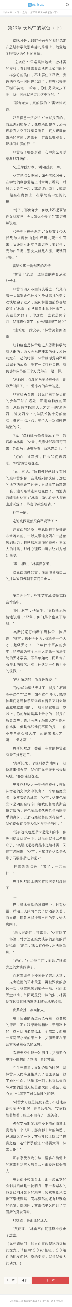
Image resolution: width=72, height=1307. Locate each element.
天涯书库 (36, 5)
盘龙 (24, 12)
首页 (16, 12)
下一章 (50, 1280)
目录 (24, 1280)
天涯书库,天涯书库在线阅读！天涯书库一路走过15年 (36, 1301)
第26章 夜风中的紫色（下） (44, 12)
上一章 (10, 1280)
